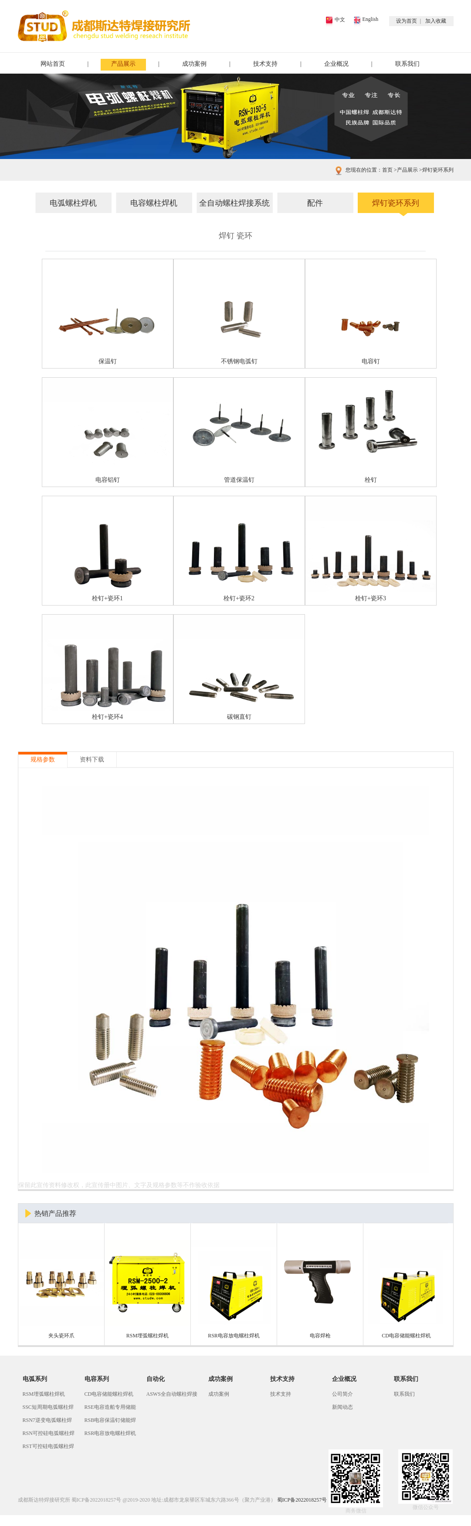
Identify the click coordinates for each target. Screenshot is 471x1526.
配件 (315, 203)
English (371, 19)
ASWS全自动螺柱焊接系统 (171, 1396)
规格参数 (42, 759)
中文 (340, 20)
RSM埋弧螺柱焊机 (44, 1394)
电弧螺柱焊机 (73, 203)
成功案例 (194, 64)
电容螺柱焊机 (153, 203)
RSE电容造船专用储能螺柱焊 (110, 1409)
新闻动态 (342, 1407)
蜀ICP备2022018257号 (96, 1500)
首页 (387, 170)
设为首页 (406, 21)
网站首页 (53, 64)
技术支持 (265, 64)
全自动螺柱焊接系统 (234, 203)
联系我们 (407, 64)
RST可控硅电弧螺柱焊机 (48, 1448)
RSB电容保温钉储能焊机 (110, 1422)
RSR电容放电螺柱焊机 (110, 1433)
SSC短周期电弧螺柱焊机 (48, 1409)
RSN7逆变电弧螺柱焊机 (47, 1422)
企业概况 (336, 64)
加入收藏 (435, 21)
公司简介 (342, 1394)
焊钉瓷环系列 (436, 170)
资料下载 (92, 759)
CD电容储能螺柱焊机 (109, 1394)
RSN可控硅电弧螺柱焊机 (49, 1435)
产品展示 (123, 64)
